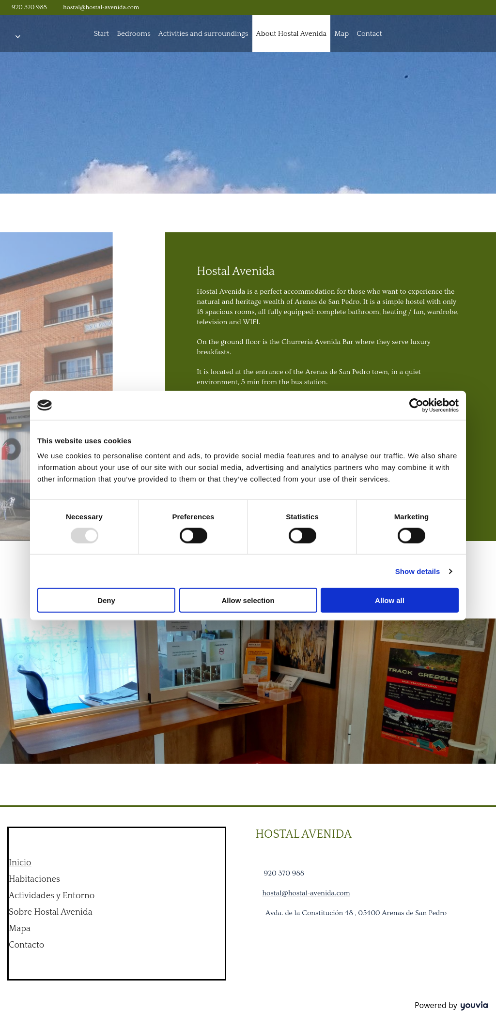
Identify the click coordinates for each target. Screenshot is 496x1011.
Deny (106, 600)
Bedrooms (134, 34)
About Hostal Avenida (291, 34)
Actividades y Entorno (51, 896)
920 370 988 (29, 7)
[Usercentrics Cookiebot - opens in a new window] (416, 405)
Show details (417, 571)
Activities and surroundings (203, 34)
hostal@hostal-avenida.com (101, 7)
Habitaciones (34, 879)
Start (101, 34)
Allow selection (247, 600)
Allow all (389, 600)
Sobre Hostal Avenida (51, 912)
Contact (369, 34)
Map (341, 34)
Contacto (26, 945)
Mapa (20, 929)
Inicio (20, 863)
